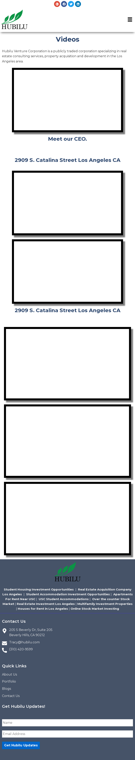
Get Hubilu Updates (21, 745)
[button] (130, 20)
